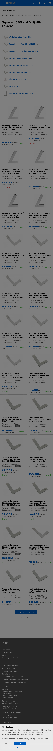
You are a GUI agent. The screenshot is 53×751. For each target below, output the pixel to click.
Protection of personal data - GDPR (15, 680)
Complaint (6, 674)
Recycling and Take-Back (11, 658)
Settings (8, 743)
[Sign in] (40, 3)
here (18, 748)
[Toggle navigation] (3, 3)
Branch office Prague (10, 722)
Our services (6, 647)
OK (20, 743)
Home (5, 15)
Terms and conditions (10, 668)
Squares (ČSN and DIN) (23, 15)
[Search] (34, 3)
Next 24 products (27, 619)
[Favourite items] (45, 3)
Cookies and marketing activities (14, 682)
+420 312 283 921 (10, 701)
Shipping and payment (10, 671)
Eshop (12, 15)
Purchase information (10, 666)
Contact (5, 686)
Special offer (7, 652)
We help (5, 655)
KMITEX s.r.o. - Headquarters (13, 712)
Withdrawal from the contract (13, 677)
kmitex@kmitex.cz (10, 703)
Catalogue (6, 650)
